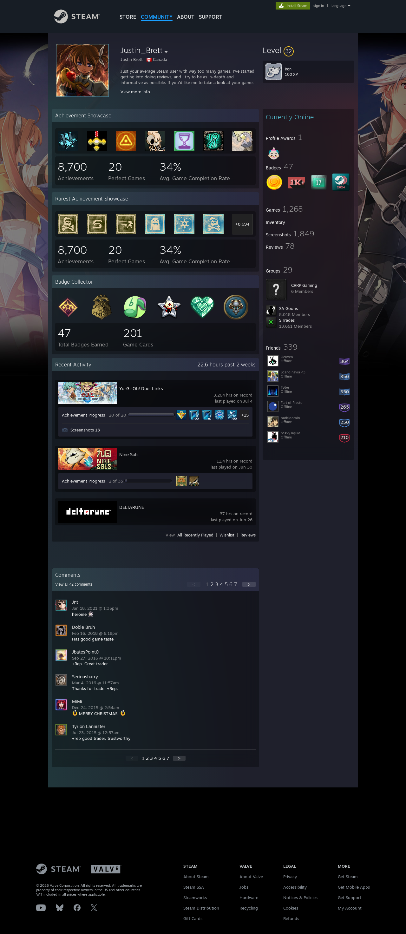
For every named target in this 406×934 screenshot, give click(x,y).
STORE (128, 17)
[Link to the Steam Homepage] (82, 21)
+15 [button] (245, 415)
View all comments (73, 584)
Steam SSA (193, 887)
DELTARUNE (131, 507)
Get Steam (348, 876)
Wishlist (226, 534)
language (338, 5)
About (185, 17)
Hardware (248, 897)
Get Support (349, 897)
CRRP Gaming (304, 285)
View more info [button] (135, 91)
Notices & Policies (300, 897)
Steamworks (195, 897)
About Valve (251, 876)
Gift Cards (192, 918)
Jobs (243, 887)
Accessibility (295, 887)
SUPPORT (210, 17)
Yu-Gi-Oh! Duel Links (141, 388)
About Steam (196, 876)
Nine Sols (129, 454)
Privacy (290, 876)
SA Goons (288, 308)
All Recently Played (195, 534)
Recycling (248, 908)
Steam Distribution (201, 908)
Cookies (290, 908)
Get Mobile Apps (354, 887)
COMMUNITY (157, 17)
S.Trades (287, 320)
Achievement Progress (83, 415)
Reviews (248, 534)
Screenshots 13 (85, 429)
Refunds (291, 918)
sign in (318, 5)
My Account (350, 908)
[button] (308, 50)
